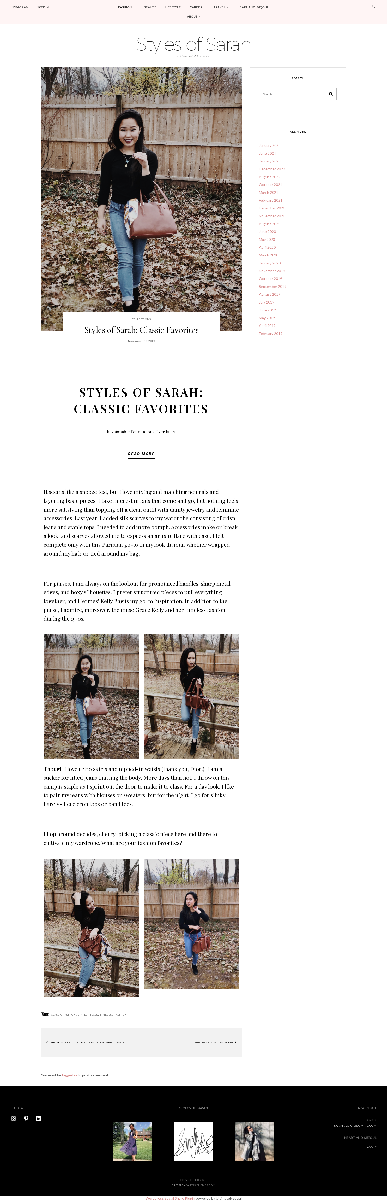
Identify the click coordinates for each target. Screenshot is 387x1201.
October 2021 (270, 184)
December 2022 (272, 169)
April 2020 (267, 247)
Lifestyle (173, 7)
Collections (141, 319)
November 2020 (272, 216)
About (193, 16)
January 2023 (270, 161)
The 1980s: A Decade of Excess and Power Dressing (86, 1042)
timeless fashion (113, 1014)
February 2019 (270, 333)
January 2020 (270, 263)
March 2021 (268, 192)
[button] (141, 455)
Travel (221, 7)
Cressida (178, 1185)
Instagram (19, 7)
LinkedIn (41, 7)
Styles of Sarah (193, 44)
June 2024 (267, 153)
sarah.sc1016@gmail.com (355, 1125)
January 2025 (270, 145)
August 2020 (269, 223)
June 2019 (267, 310)
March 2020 (268, 255)
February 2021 (270, 200)
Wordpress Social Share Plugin (171, 1198)
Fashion (126, 7)
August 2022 (269, 176)
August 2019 (269, 294)
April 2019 (267, 325)
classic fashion (63, 1014)
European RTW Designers (215, 1042)
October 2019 (270, 278)
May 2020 (267, 239)
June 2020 (267, 231)
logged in (69, 1075)
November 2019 (272, 271)
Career (197, 7)
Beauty (150, 7)
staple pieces (88, 1014)
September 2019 (272, 286)
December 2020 (272, 208)
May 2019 (267, 318)
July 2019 (266, 302)
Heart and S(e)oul (253, 7)
